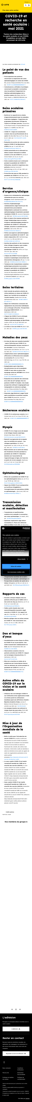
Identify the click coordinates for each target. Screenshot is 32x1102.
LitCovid (23, 64)
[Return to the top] (4, 1062)
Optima (27, 1098)
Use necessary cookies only (15, 572)
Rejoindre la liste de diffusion (16, 1053)
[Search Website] (26, 5)
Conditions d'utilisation (20, 1069)
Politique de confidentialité (21, 1078)
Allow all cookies (16, 566)
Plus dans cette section (16, 10)
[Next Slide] (20, 1009)
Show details (22, 559)
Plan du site (6, 1072)
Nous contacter (7, 1068)
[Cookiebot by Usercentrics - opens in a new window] (23, 528)
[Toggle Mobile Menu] (29, 5)
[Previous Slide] (12, 1009)
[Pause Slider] (16, 1009)
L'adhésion (15, 1029)
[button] (27, 2)
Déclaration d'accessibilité (21, 1073)
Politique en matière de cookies (8, 1078)
